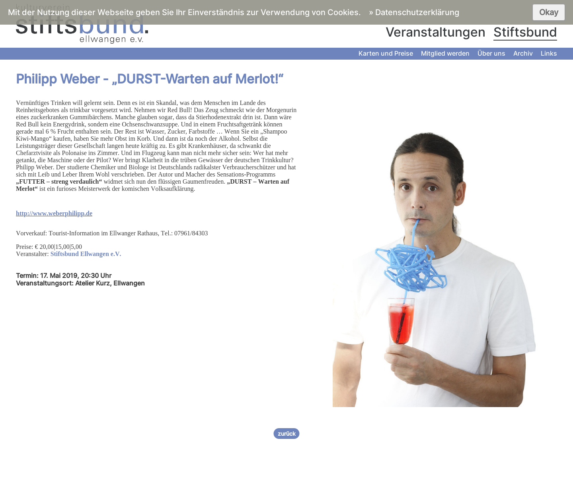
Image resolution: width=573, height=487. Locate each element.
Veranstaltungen (435, 32)
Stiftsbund (525, 32)
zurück (287, 433)
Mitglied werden (445, 53)
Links (549, 53)
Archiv (523, 53)
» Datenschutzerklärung (414, 12)
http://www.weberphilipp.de (54, 213)
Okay (548, 12)
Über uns (491, 53)
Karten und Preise (386, 53)
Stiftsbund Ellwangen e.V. (86, 253)
